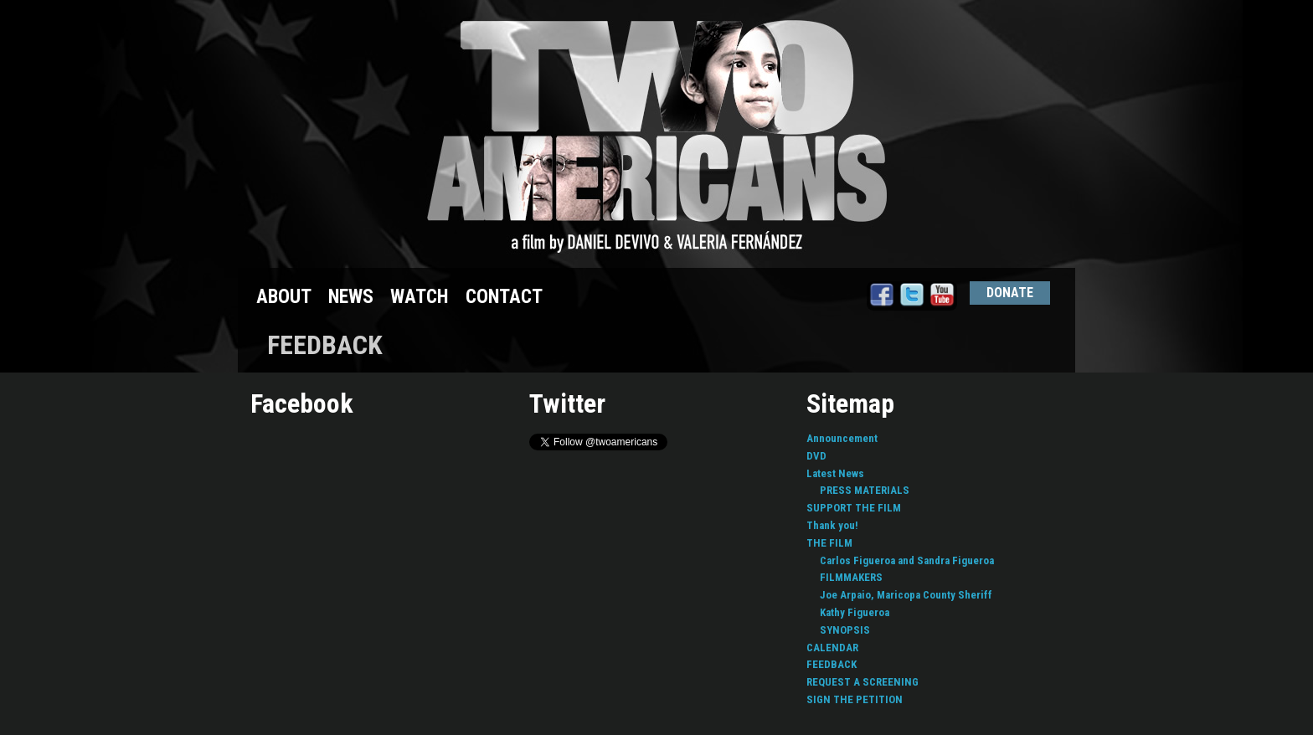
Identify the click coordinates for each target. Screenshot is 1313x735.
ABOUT (284, 296)
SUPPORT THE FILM (853, 507)
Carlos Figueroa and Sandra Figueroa (907, 560)
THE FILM (829, 543)
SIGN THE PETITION (854, 699)
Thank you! (832, 525)
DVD (816, 456)
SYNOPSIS (845, 630)
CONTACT (504, 296)
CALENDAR (832, 647)
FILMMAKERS (851, 577)
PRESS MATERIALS (864, 490)
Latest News (835, 473)
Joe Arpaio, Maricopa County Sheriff (906, 595)
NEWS (350, 296)
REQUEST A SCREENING (862, 682)
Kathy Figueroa (854, 612)
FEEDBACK (831, 664)
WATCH (419, 296)
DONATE (1009, 293)
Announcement (842, 438)
